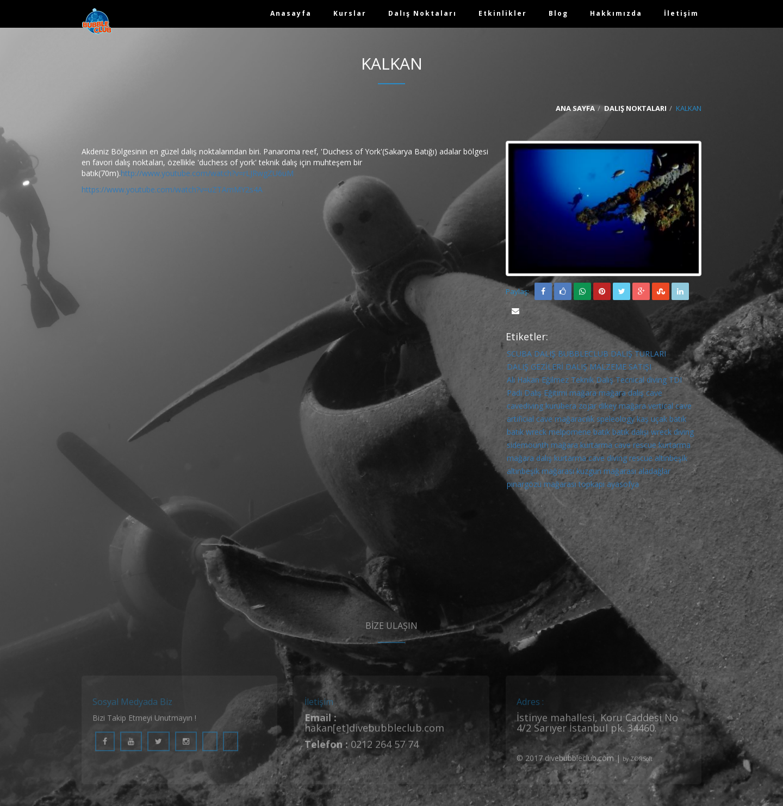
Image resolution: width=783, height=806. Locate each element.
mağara (582, 395)
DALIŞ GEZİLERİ (535, 369)
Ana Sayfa (575, 110)
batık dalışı (630, 434)
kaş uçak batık (661, 421)
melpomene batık (579, 434)
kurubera (560, 408)
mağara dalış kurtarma (546, 460)
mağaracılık (574, 421)
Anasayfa (291, 13)
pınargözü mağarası (541, 486)
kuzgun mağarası (606, 473)
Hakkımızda (616, 13)
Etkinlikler (502, 13)
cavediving (525, 408)
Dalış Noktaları (422, 13)
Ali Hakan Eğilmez (538, 382)
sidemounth (528, 447)
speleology (615, 421)
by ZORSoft (637, 766)
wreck (536, 434)
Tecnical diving (641, 382)
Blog (558, 13)
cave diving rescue (620, 460)
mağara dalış (621, 395)
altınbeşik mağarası (540, 473)
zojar (587, 408)
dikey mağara (622, 408)
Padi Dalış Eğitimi (537, 395)
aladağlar (654, 473)
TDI (675, 382)
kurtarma (674, 447)
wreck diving (672, 434)
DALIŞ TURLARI (638, 356)
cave (654, 395)
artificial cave (529, 421)
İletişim (681, 13)
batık (515, 434)
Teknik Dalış (592, 382)
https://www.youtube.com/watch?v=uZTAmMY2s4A (172, 191)
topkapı (592, 486)
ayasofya (623, 486)
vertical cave (670, 408)
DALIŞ (545, 356)
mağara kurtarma (581, 447)
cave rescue (635, 447)
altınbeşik (671, 460)
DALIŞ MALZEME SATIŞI (608, 369)
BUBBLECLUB (583, 356)
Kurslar (349, 13)
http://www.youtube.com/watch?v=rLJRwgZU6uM (207, 175)
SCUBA (519, 356)
